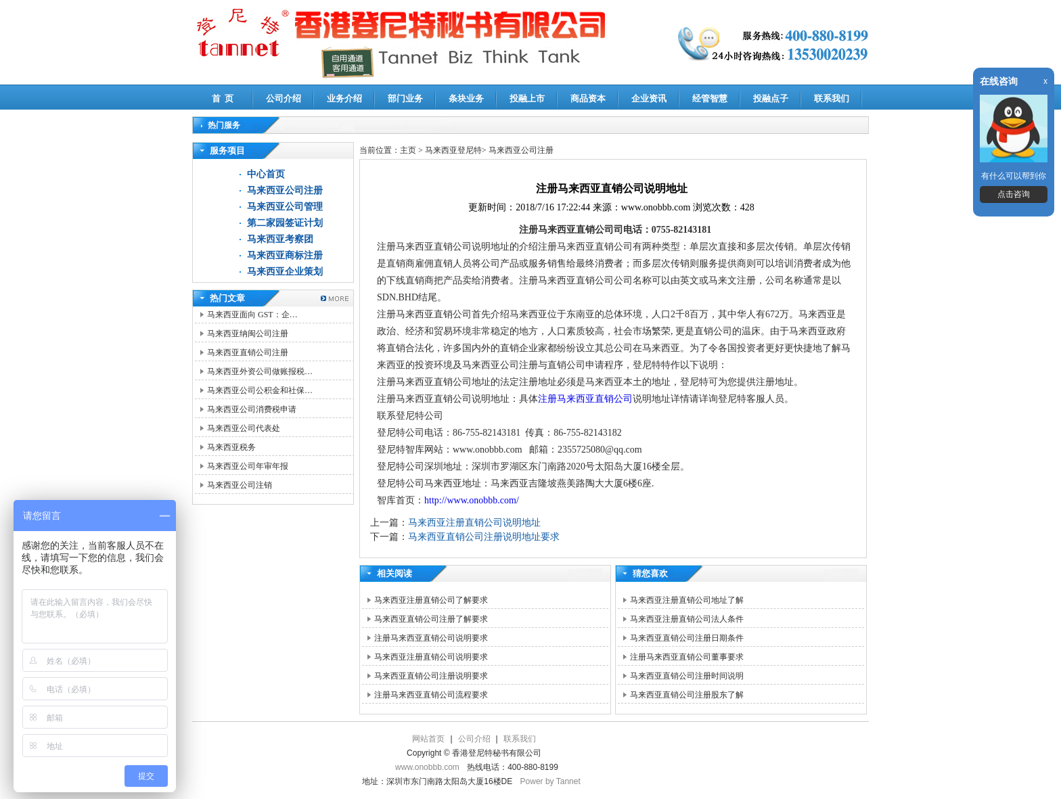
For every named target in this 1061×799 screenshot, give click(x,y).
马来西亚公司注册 (285, 190)
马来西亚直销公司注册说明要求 (431, 676)
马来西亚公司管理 (285, 207)
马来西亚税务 (231, 447)
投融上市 (527, 98)
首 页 (223, 98)
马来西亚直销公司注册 (247, 352)
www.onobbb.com (427, 767)
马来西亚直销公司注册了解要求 (431, 619)
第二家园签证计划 (285, 223)
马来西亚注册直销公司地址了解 (687, 600)
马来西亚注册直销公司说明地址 (474, 523)
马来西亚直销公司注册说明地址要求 (484, 537)
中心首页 (266, 174)
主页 (408, 150)
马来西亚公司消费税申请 (251, 409)
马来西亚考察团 (280, 239)
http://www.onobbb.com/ (471, 500)
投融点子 (770, 98)
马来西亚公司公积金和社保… (260, 390)
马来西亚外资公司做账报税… (260, 371)
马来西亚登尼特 (453, 150)
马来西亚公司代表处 (243, 428)
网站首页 (428, 739)
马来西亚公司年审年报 (247, 466)
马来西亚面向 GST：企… (252, 314)
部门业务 (405, 98)
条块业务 (466, 98)
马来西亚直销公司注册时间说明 (687, 676)
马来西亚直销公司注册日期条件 (687, 638)
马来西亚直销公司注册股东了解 (687, 695)
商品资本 (588, 98)
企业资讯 (649, 98)
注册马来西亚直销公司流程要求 (431, 695)
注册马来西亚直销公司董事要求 (687, 657)
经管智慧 (709, 98)
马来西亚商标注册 (285, 255)
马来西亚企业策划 (285, 272)
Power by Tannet (550, 781)
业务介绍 (344, 98)
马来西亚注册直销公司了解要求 (431, 600)
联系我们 (831, 98)
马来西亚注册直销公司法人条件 (687, 619)
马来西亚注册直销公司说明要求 (431, 657)
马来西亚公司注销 (239, 485)
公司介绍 (283, 98)
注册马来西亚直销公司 (585, 399)
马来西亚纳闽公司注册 (247, 333)
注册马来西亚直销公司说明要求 (431, 638)
